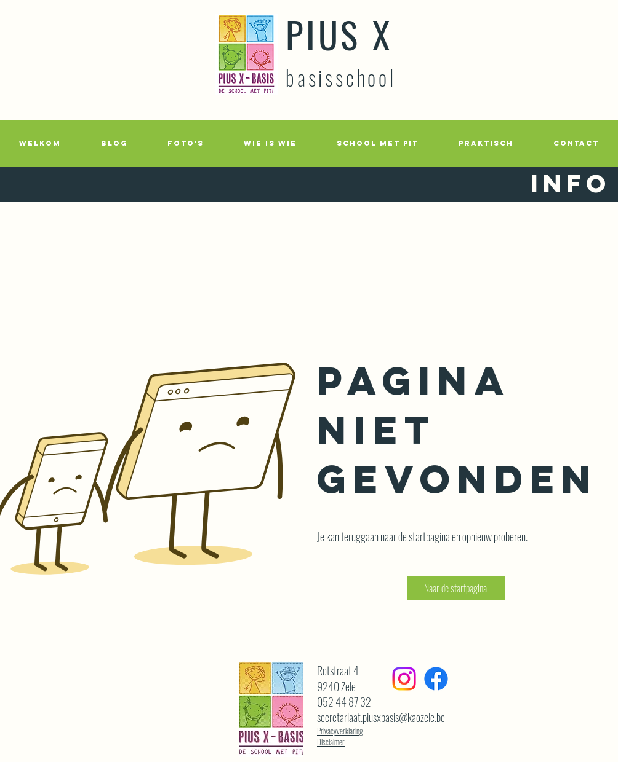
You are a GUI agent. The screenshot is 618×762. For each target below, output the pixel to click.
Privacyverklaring (340, 731)
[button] (185, 143)
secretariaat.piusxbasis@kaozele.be (381, 717)
